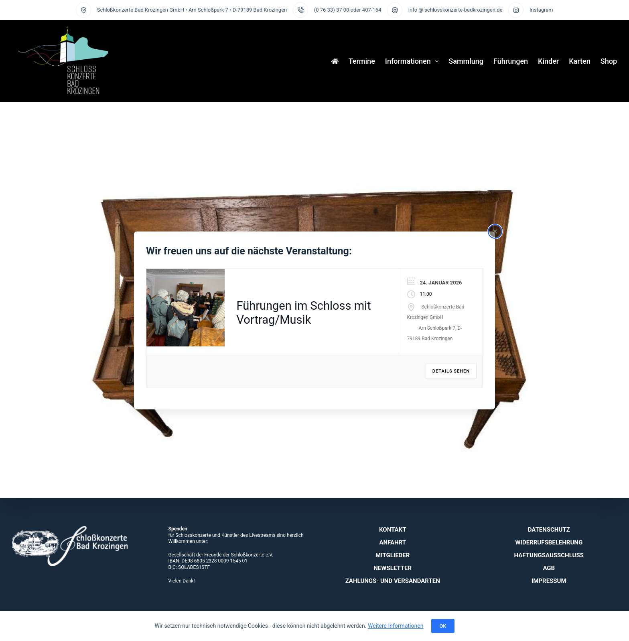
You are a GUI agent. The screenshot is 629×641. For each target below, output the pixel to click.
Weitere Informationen (395, 626)
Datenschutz (549, 529)
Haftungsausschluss (549, 555)
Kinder (548, 61)
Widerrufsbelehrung (548, 542)
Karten (579, 61)
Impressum (549, 581)
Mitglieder (392, 555)
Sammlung (465, 61)
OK (442, 626)
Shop (609, 61)
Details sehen (451, 371)
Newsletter (392, 568)
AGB (549, 568)
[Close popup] (495, 231)
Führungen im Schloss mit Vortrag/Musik (304, 313)
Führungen (510, 61)
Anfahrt (392, 542)
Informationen (413, 61)
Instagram (541, 10)
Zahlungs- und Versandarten (392, 581)
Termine (362, 61)
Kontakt (392, 529)
